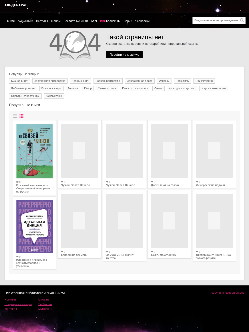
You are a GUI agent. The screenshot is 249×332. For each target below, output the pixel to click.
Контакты (10, 308)
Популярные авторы (18, 304)
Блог (94, 21)
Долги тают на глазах (165, 182)
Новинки (10, 299)
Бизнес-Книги (19, 81)
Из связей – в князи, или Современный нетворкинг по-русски (33, 188)
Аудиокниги (25, 21)
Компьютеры (54, 96)
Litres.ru (43, 299)
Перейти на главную (124, 54)
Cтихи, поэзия (107, 88)
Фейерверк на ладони (210, 183)
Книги (11, 21)
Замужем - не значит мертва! (119, 259)
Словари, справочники (25, 96)
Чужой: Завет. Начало (75, 189)
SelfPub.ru (45, 304)
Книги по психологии (135, 88)
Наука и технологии (213, 88)
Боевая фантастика (108, 81)
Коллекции (113, 21)
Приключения (204, 81)
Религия (73, 88)
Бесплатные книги (76, 21)
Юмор (88, 88)
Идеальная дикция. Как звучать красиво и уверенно (31, 263)
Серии (128, 21)
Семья (158, 88)
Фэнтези (164, 81)
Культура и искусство (182, 88)
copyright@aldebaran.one (228, 292)
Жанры (55, 21)
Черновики (142, 21)
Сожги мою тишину (163, 250)
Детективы (182, 81)
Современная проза (140, 81)
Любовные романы (23, 88)
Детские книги (80, 81)
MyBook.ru (45, 308)
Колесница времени (74, 261)
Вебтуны (42, 21)
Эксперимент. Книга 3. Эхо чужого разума (213, 248)
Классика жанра (51, 88)
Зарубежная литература (50, 81)
